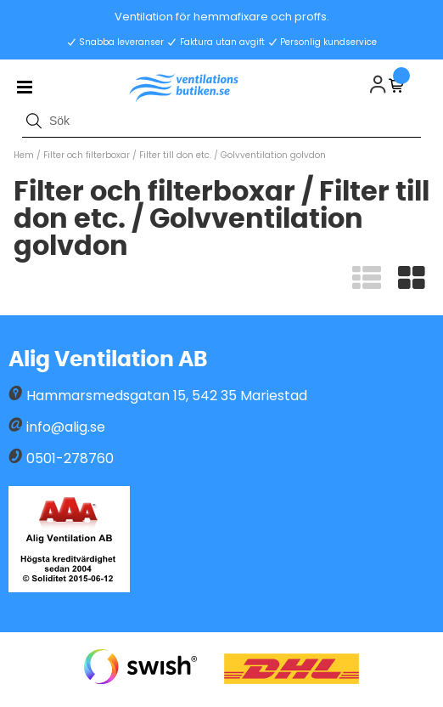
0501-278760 (70, 458)
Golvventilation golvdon (273, 155)
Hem (24, 155)
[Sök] (221, 121)
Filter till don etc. (176, 155)
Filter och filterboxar (86, 155)
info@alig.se (65, 427)
